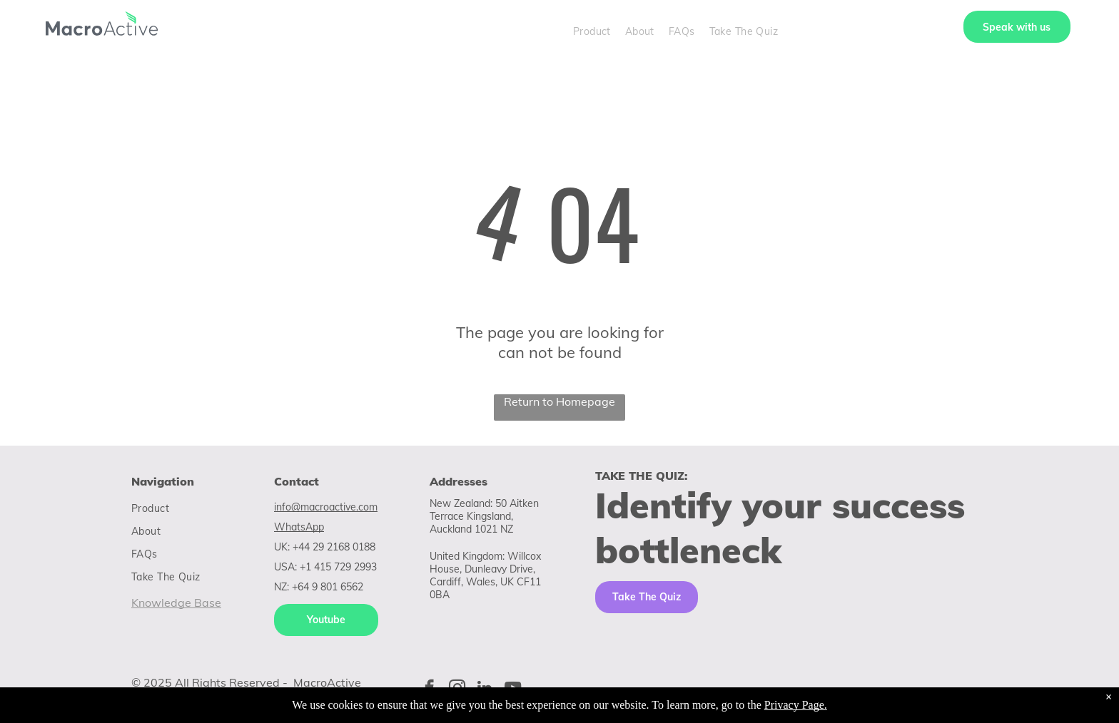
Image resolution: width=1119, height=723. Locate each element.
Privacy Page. (795, 705)
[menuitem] (592, 31)
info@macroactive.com (326, 507)
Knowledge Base (176, 602)
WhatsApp (299, 527)
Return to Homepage (559, 401)
